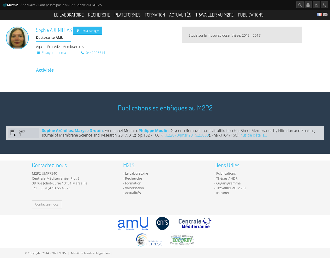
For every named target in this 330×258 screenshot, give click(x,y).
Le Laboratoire (69, 15)
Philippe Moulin (153, 130)
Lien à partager (88, 30)
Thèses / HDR (227, 178)
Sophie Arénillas (57, 130)
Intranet (222, 192)
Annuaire (29, 5)
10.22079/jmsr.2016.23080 (186, 135)
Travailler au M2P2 (214, 15)
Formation (155, 15)
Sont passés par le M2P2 (55, 5)
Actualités (180, 15)
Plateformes (127, 15)
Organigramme (228, 183)
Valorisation (134, 188)
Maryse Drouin (89, 130)
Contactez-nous (47, 204)
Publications (250, 15)
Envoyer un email (51, 52)
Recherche (99, 15)
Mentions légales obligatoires (90, 253)
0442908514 (92, 52)
